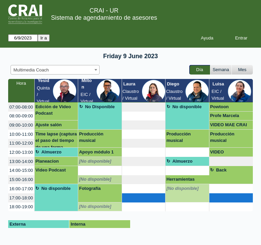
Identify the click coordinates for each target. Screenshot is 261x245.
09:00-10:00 (21, 125)
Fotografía (90, 188)
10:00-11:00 (21, 134)
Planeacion (47, 161)
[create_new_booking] (144, 107)
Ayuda (207, 37)
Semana (221, 69)
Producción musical (91, 137)
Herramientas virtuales (181, 180)
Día (199, 69)
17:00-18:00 (21, 197)
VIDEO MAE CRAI (228, 124)
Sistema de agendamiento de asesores (104, 17)
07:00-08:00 (21, 107)
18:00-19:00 (21, 206)
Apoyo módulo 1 (96, 151)
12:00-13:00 (21, 152)
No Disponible (100, 106)
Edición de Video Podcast (53, 110)
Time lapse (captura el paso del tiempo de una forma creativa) (56, 139)
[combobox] (55, 70)
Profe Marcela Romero (224, 116)
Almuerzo (51, 151)
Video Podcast (50, 170)
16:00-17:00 (21, 188)
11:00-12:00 (21, 143)
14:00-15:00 (21, 170)
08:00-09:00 (21, 115)
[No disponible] (95, 161)
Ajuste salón (48, 124)
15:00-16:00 (21, 179)
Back (221, 170)
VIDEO (217, 151)
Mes (242, 69)
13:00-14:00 (21, 161)
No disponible (187, 106)
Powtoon (219, 106)
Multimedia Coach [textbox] (31, 69)
